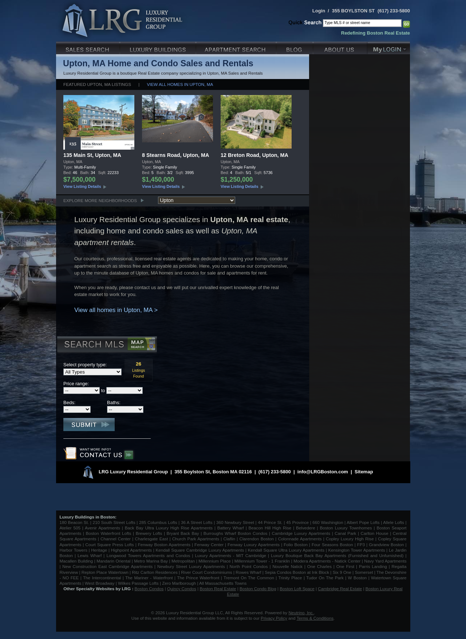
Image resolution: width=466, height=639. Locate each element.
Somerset (364, 572)
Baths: (114, 402)
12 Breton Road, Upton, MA (254, 155)
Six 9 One (342, 572)
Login (318, 10)
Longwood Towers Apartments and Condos (148, 555)
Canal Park (345, 533)
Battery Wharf (230, 527)
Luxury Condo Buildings (159, 47)
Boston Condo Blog (258, 588)
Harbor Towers (73, 550)
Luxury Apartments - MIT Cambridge (230, 555)
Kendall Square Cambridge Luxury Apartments (200, 550)
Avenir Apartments (102, 527)
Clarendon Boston (257, 538)
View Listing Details (82, 186)
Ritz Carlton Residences (154, 572)
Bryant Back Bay (183, 533)
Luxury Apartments (237, 47)
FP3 (361, 544)
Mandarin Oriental (113, 561)
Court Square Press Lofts (109, 544)
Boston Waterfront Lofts (108, 533)
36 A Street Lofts (197, 522)
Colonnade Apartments (300, 538)
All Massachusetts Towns (222, 583)
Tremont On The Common (249, 577)
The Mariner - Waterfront (149, 577)
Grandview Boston (386, 544)
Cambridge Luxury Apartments (301, 533)
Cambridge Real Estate (340, 588)
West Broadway (100, 583)
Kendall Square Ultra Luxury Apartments (286, 550)
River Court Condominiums (206, 572)
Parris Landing (373, 566)
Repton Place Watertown (105, 572)
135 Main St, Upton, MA (92, 155)
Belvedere (305, 527)
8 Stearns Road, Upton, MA (175, 155)
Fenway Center (209, 544)
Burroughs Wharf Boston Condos (236, 533)
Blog (295, 47)
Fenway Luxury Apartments (254, 544)
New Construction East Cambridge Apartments (107, 566)
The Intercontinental (102, 577)
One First (345, 566)
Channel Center (115, 538)
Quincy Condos (181, 588)
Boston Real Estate (218, 588)
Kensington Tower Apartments (356, 550)
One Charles (319, 566)
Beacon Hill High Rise (270, 527)
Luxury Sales (88, 47)
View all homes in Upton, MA (180, 84)
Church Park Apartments (195, 538)
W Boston (358, 577)
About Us (341, 47)
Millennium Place (214, 561)
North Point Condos (249, 566)
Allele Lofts (393, 522)
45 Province (297, 522)
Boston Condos (149, 588)
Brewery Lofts (149, 533)
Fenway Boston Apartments (164, 544)
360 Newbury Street (235, 522)
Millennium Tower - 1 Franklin (262, 561)
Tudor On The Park (325, 577)
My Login (389, 47)
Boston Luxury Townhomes (346, 527)
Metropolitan (183, 561)
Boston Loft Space (297, 588)
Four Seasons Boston (333, 544)
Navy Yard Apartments (385, 561)
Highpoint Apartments (132, 550)
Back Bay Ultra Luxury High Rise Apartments (169, 527)
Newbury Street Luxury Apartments (191, 566)
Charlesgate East (151, 538)
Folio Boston (296, 544)
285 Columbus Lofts (158, 522)
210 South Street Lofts (113, 522)
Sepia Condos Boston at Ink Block (297, 572)
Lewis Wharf (90, 555)
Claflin (230, 538)
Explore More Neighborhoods (100, 200)
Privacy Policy (274, 618)
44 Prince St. (270, 522)
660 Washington (327, 522)
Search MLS (106, 345)
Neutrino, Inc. (301, 612)
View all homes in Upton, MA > (116, 310)
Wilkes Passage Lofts (138, 583)
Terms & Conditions (315, 618)
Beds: (69, 402)
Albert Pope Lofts (363, 522)
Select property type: (85, 364)
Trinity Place (291, 577)
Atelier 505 (71, 527)
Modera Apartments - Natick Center (326, 561)
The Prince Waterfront (198, 577)
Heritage (99, 550)
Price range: (76, 383)
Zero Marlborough (179, 583)
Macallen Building (76, 561)
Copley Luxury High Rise (350, 538)
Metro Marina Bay (151, 561)
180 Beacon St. (74, 522)
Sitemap (364, 471)
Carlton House (374, 533)
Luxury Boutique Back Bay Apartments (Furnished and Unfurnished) (337, 555)
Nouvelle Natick (287, 566)
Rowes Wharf (248, 572)
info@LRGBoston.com (322, 471)
